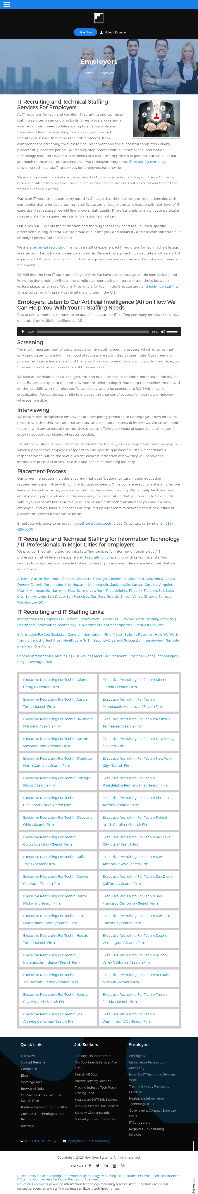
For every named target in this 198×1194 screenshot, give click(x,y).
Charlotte (83, 579)
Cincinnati (117, 579)
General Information (82, 619)
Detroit (37, 585)
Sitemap (27, 1126)
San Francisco (78, 596)
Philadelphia (116, 590)
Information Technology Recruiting (147, 1065)
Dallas (170, 579)
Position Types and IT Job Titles (44, 1107)
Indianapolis (98, 585)
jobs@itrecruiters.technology (98, 523)
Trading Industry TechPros (39, 640)
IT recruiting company (147, 162)
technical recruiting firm (53, 247)
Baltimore (52, 579)
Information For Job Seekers (40, 634)
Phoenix (136, 590)
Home (88, 73)
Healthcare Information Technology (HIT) (146, 1101)
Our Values (82, 656)
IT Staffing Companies (33, 1179)
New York (96, 590)
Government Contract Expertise (106, 625)
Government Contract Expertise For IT (152, 1113)
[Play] (23, 331)
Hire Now (85, 32)
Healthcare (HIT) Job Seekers (96, 1099)
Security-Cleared (107, 640)
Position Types (141, 656)
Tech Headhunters (165, 1176)
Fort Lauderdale (57, 585)
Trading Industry (160, 619)
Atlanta (23, 579)
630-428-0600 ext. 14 (40, 1141)
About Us (110, 619)
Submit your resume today (95, 1119)
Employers (137, 1056)
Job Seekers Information (93, 1056)
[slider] (93, 332)
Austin (36, 579)
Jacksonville (120, 585)
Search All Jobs (86, 1074)
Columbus (154, 579)
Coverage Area (40, 662)
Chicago (100, 579)
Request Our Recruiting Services (146, 1131)
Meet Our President (110, 656)
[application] (99, 331)
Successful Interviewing (143, 640)
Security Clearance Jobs (92, 1112)
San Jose (98, 596)
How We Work (132, 619)
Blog (21, 662)
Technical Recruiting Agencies (75, 1179)
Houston (79, 585)
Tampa (164, 596)
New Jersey (77, 590)
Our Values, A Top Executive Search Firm (41, 1097)
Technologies (167, 656)
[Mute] (163, 331)
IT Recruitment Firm (134, 1176)
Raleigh (150, 590)
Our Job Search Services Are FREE (96, 1065)
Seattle (113, 596)
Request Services (149, 625)
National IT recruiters (32, 1184)
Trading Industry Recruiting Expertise (149, 1089)
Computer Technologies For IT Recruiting (43, 1116)
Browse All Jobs (32, 1088)
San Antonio (35, 596)
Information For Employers (39, 619)
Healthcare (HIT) (77, 640)
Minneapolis (39, 590)
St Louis (150, 596)
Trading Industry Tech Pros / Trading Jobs (95, 1090)
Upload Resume (113, 32)
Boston (68, 579)
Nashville (59, 590)
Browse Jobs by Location (93, 1081)
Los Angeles (163, 585)
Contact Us (29, 1069)
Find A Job (113, 634)
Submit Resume (138, 634)
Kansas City (141, 585)
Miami (22, 590)
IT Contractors (139, 1122)
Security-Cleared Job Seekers (96, 1106)
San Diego (56, 596)
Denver (23, 585)
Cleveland (135, 579)
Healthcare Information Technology (47, 625)
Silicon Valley (131, 596)
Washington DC (30, 602)
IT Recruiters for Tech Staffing (39, 1176)
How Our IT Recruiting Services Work (152, 1077)
